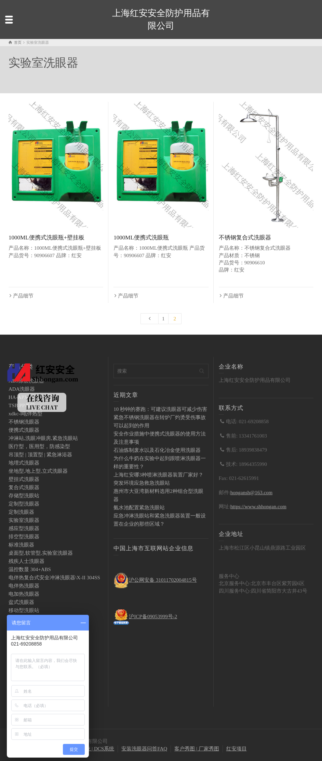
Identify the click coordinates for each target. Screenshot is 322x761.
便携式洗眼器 (24, 430)
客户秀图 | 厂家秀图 (196, 748)
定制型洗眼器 (24, 504)
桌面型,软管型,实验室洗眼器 (41, 553)
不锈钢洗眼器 (24, 422)
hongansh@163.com (251, 492)
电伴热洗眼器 (24, 586)
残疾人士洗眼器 (26, 561)
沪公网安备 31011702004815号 (163, 580)
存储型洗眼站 (24, 495)
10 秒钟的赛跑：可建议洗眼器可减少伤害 (160, 409)
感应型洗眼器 (24, 528)
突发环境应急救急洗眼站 (141, 483)
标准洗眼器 (21, 545)
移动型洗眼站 (24, 610)
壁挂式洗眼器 (24, 479)
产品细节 (23, 296)
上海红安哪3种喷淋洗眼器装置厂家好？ (158, 475)
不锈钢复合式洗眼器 (245, 237)
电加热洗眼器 (24, 594)
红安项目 (236, 748)
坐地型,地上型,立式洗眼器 (38, 471)
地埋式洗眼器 (24, 463)
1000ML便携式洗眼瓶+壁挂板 (46, 237)
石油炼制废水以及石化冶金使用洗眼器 (157, 450)
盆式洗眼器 (21, 602)
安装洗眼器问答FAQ (144, 748)
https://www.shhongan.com (258, 506)
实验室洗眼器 (24, 520)
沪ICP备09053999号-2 (153, 616)
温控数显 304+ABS (30, 569)
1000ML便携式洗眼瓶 (141, 237)
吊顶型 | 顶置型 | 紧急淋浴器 (40, 454)
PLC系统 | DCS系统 (92, 748)
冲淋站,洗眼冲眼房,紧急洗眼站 (43, 438)
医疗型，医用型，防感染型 (39, 446)
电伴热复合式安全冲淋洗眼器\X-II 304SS (54, 577)
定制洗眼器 (21, 512)
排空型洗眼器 (24, 536)
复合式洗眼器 (24, 487)
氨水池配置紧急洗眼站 (139, 507)
